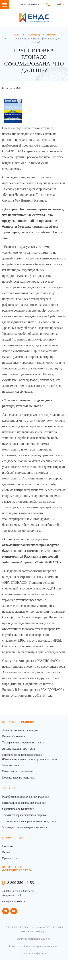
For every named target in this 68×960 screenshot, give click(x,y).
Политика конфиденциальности (34, 938)
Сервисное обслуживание (18, 808)
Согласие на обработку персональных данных (34, 946)
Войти (60, 4)
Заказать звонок (30, 4)
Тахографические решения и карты (23, 742)
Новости (7, 846)
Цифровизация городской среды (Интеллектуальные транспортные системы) (29, 757)
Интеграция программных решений (24, 802)
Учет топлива (10, 765)
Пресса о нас (10, 858)
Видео (6, 852)
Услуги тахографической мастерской (24, 815)
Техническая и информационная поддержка (29, 821)
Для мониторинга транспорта (20, 730)
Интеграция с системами (17, 771)
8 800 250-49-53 (20, 882)
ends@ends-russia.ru (13, 901)
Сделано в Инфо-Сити (34, 953)
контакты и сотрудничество (16, 868)
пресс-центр (12, 837)
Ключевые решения (19, 721)
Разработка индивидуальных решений (25, 796)
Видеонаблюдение (13, 736)
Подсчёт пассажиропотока (18, 777)
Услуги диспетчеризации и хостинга (24, 827)
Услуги (8, 788)
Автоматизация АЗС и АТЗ (18, 748)
